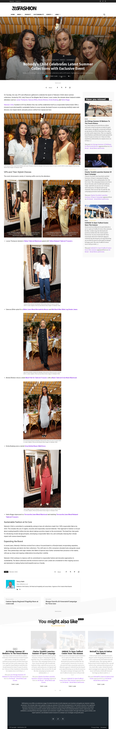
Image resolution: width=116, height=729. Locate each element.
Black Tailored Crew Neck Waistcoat (64, 378)
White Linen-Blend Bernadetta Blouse (36, 309)
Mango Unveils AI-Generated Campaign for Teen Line (61, 603)
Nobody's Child (13, 571)
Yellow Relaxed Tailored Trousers (60, 241)
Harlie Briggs (65, 100)
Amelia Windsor (43, 100)
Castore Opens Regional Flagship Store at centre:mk (22, 603)
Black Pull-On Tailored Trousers (36, 378)
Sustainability (70, 60)
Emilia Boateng (53, 100)
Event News (55, 60)
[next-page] (60, 691)
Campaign (48, 60)
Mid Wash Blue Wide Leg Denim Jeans (64, 309)
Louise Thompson (21, 100)
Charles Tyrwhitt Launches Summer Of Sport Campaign (43, 652)
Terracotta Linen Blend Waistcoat (35, 514)
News (42, 60)
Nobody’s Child (9, 105)
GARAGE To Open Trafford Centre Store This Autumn (72, 652)
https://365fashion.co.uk (22, 584)
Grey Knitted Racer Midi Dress (35, 446)
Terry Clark (54, 76)
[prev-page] (55, 691)
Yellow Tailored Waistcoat (33, 241)
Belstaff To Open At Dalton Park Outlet (101, 652)
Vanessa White (33, 100)
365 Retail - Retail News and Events (98, 199)
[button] (104, 14)
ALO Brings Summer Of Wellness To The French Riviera (15, 652)
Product (63, 60)
